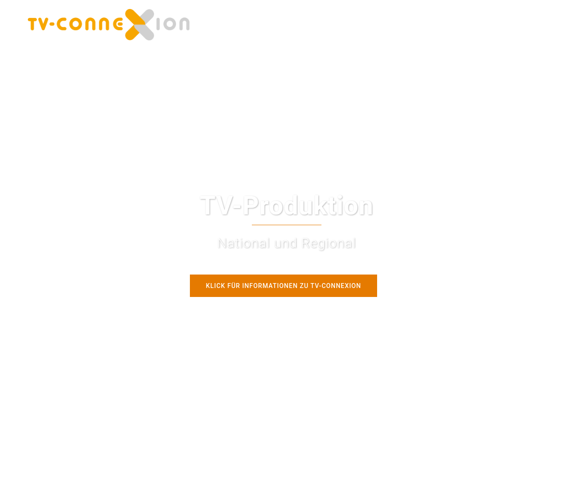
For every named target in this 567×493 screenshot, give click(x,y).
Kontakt (430, 24)
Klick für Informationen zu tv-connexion (283, 285)
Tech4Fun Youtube (339, 24)
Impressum (517, 24)
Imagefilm (392, 24)
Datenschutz (470, 24)
